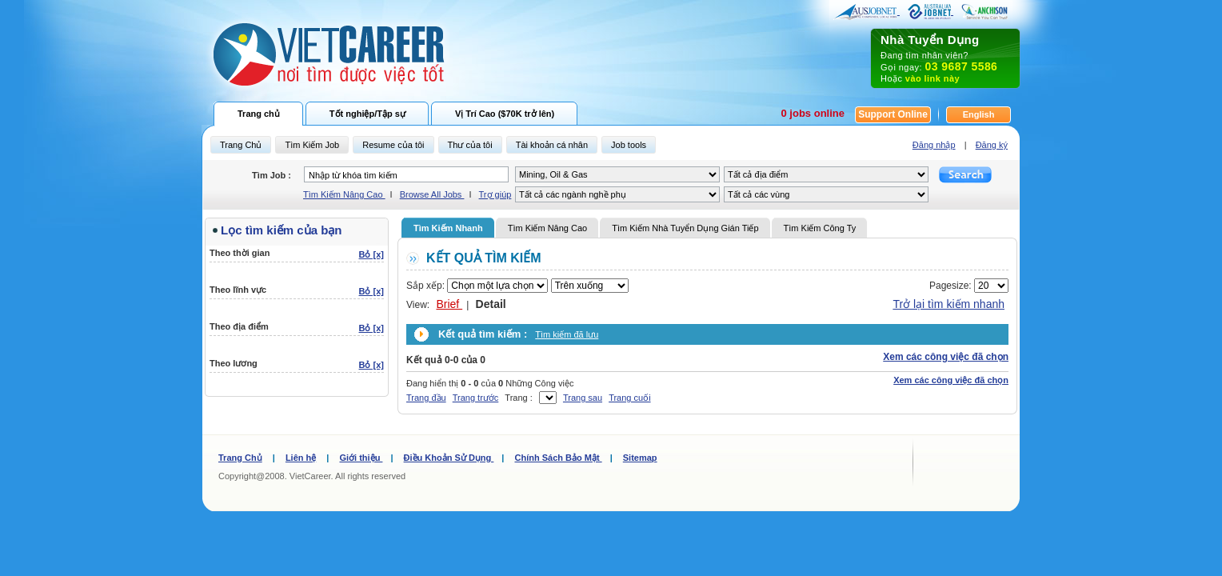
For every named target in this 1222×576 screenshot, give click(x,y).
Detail (491, 304)
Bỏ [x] (371, 254)
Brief (449, 304)
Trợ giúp (495, 194)
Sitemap (640, 457)
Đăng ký (992, 145)
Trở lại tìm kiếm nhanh (948, 304)
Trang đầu (426, 397)
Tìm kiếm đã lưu (566, 334)
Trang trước (476, 397)
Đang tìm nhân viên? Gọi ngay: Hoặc (945, 58)
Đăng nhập (934, 145)
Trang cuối (629, 397)
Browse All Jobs (432, 194)
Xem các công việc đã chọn (945, 356)
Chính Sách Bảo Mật (557, 457)
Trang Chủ (240, 457)
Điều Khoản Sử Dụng (449, 457)
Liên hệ (301, 457)
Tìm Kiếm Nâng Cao (344, 194)
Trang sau (582, 397)
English (979, 114)
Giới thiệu (360, 457)
